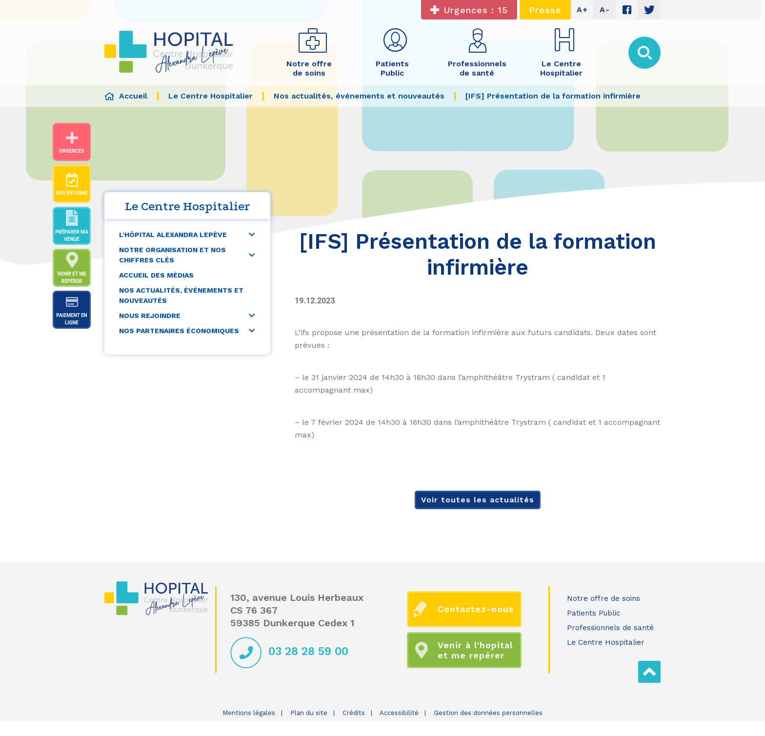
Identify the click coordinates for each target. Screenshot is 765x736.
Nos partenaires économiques (179, 331)
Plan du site (308, 712)
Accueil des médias (156, 275)
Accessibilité (399, 712)
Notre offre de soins (603, 598)
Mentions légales (248, 712)
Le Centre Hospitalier (605, 642)
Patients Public (593, 613)
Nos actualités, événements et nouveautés (181, 295)
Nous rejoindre (150, 315)
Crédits (353, 712)
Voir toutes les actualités (477, 499)
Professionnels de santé (610, 627)
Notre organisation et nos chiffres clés (172, 255)
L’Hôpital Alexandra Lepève (173, 235)
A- (605, 9)
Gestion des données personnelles (488, 712)
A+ (582, 9)
